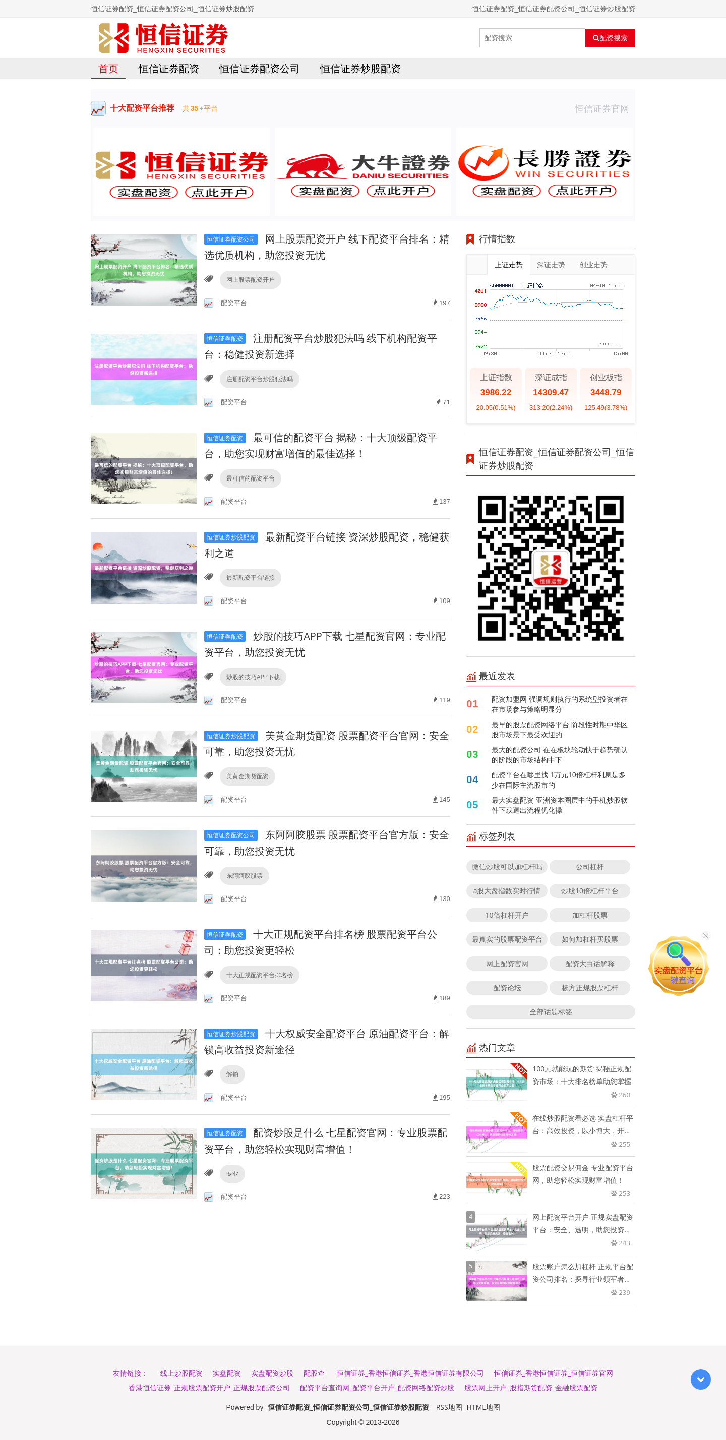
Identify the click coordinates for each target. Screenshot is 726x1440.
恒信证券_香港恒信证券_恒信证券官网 (553, 1373)
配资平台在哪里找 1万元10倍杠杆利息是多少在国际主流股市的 (559, 780)
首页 (108, 68)
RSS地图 (449, 1407)
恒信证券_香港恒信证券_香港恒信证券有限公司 (410, 1373)
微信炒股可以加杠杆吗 (507, 866)
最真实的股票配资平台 (507, 939)
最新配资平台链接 (250, 577)
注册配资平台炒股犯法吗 (259, 379)
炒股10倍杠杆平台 (590, 890)
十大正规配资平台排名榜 (259, 975)
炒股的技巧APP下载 (253, 677)
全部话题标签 (551, 1011)
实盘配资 (227, 1373)
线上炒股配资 (181, 1373)
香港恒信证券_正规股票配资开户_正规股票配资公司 (209, 1387)
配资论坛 (507, 987)
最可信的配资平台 (250, 478)
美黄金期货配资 (247, 776)
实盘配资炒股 (272, 1373)
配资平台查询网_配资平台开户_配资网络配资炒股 (377, 1387)
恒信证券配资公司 (259, 68)
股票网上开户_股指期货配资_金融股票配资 (530, 1387)
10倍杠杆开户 (507, 915)
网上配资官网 (507, 963)
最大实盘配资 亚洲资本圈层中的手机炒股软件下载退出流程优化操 (560, 805)
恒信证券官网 (605, 108)
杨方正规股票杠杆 (590, 987)
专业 (232, 1173)
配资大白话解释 (590, 963)
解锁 (232, 1074)
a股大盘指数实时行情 (507, 890)
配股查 (314, 1373)
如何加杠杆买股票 (590, 939)
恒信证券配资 (169, 68)
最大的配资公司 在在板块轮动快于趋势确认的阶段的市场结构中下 (560, 754)
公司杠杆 (590, 866)
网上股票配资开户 (250, 279)
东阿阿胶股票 (244, 875)
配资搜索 (610, 38)
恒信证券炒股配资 (360, 68)
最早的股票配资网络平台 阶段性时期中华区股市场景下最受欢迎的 (560, 729)
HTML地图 (483, 1407)
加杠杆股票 (590, 915)
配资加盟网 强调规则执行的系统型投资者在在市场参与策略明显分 (560, 704)
